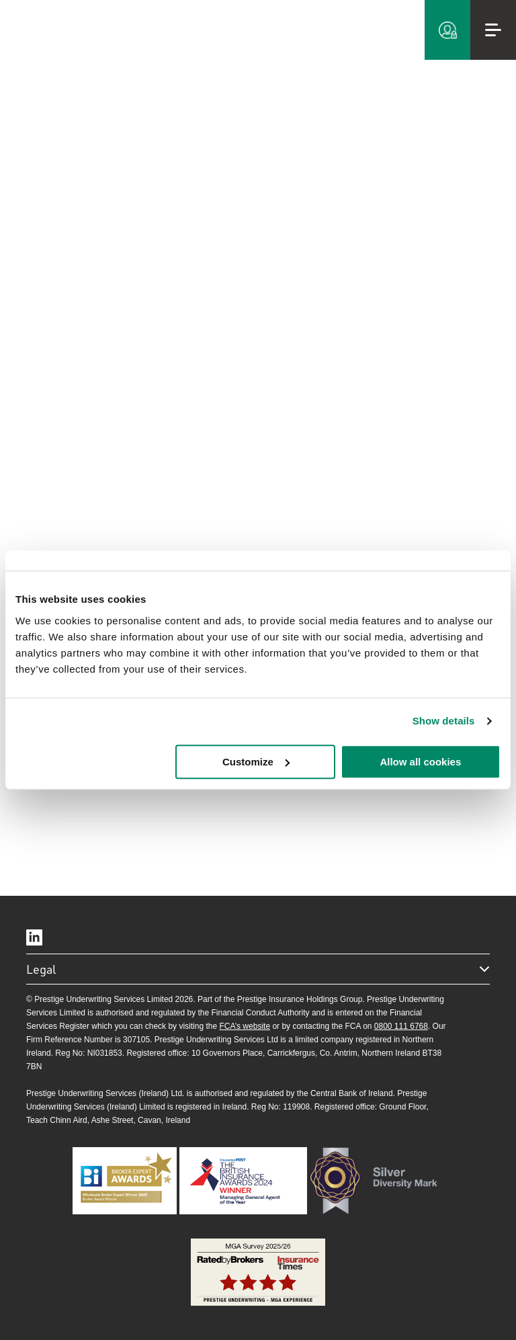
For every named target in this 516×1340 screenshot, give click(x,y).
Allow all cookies (420, 761)
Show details (444, 720)
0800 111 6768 (401, 1026)
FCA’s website (244, 1026)
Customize (256, 761)
